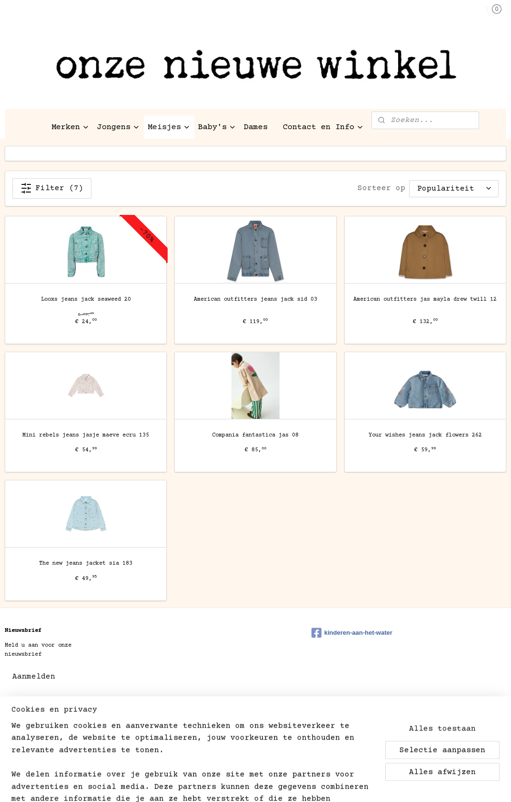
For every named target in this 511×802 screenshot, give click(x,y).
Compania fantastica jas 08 (255, 435)
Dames (256, 127)
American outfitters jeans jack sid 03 (255, 299)
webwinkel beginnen (284, 722)
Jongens (118, 127)
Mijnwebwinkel (382, 722)
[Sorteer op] (454, 188)
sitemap (212, 722)
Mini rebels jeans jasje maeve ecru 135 (85, 435)
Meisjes (169, 127)
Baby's (217, 127)
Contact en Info (323, 127)
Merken (70, 127)
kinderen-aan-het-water (351, 633)
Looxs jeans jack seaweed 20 (86, 299)
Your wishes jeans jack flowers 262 (425, 435)
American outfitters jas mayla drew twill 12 (425, 299)
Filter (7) (51, 188)
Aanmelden (33, 676)
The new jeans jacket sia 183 (85, 564)
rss (239, 722)
